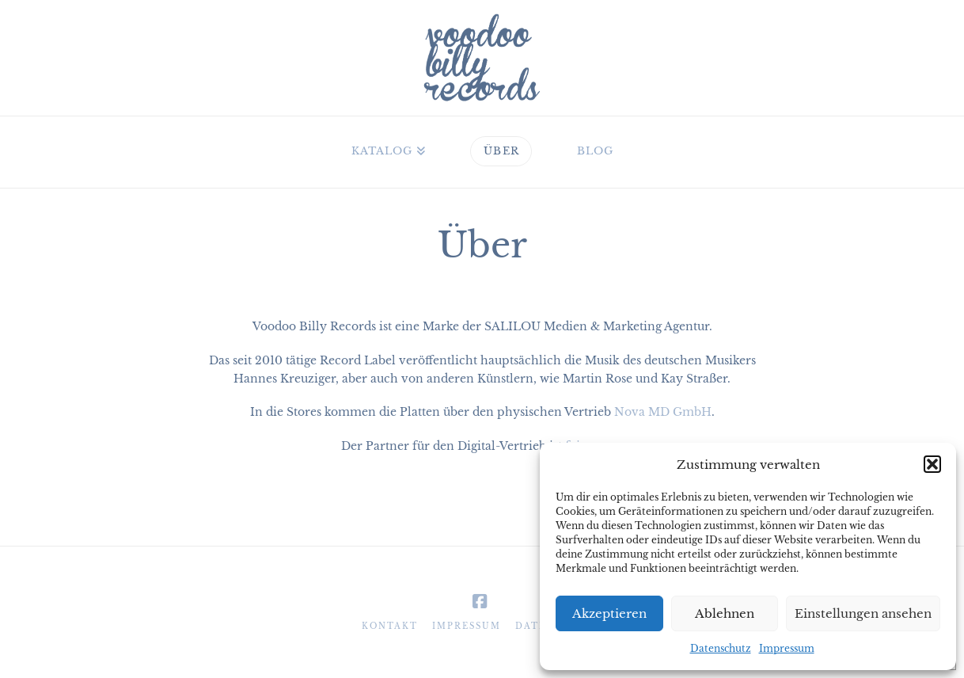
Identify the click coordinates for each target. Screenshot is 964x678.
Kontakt (390, 626)
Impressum (786, 648)
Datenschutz (720, 648)
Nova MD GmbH (663, 412)
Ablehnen (724, 613)
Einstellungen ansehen (863, 613)
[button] (932, 464)
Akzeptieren (609, 613)
